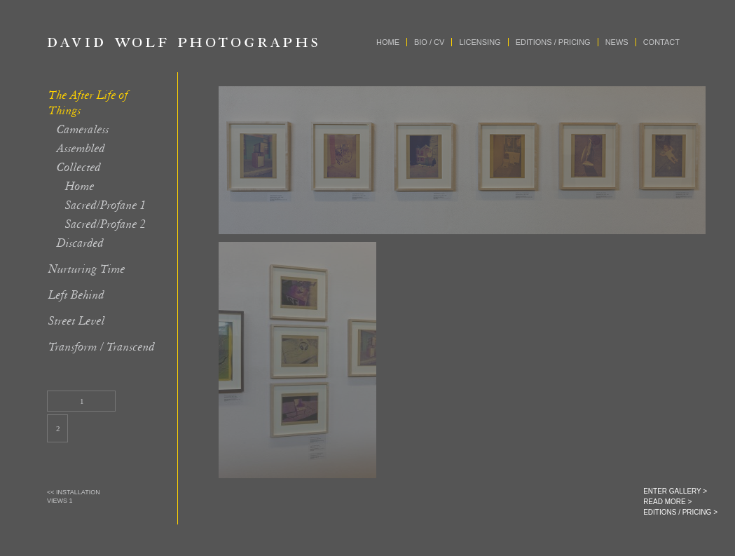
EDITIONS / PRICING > (680, 512)
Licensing (479, 42)
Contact (661, 42)
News (616, 42)
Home (387, 42)
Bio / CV (429, 42)
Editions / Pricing (553, 42)
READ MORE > (667, 502)
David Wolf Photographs (183, 42)
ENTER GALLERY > (675, 491)
